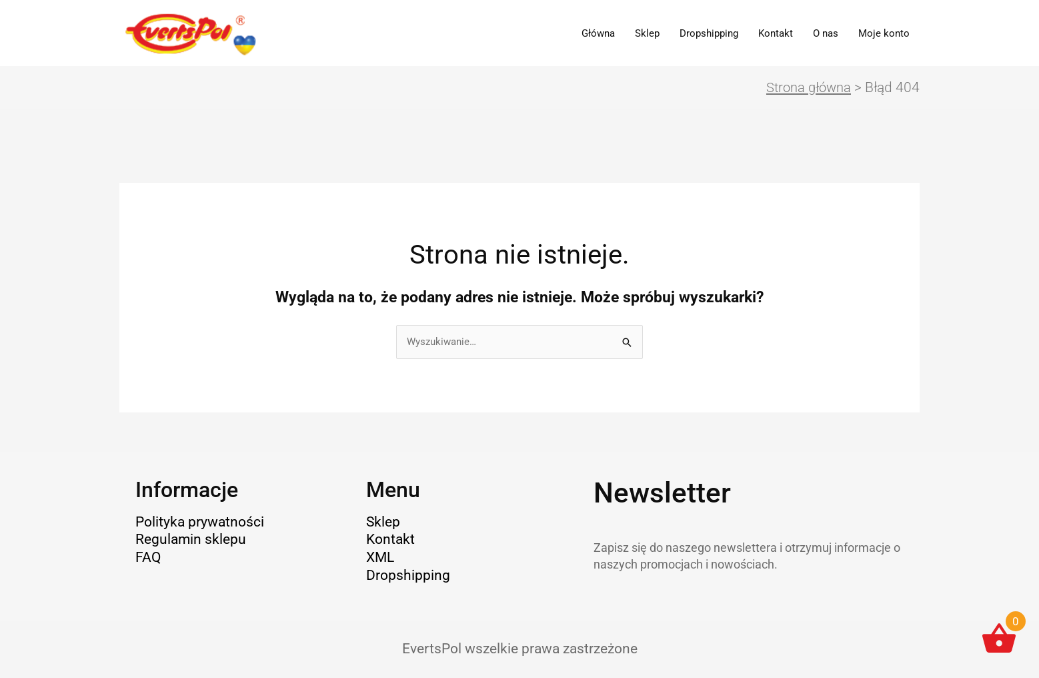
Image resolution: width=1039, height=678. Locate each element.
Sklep (647, 33)
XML (380, 558)
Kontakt (775, 33)
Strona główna (806, 88)
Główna (598, 33)
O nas (825, 33)
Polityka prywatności (199, 523)
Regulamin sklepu (190, 541)
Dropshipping (709, 33)
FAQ (148, 558)
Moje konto (884, 33)
